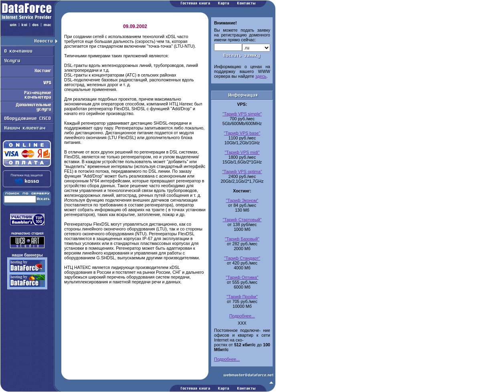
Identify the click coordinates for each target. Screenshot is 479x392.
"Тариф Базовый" (242, 238)
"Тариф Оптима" (242, 277)
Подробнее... (242, 315)
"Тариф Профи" (241, 296)
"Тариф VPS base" (242, 133)
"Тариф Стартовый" (241, 219)
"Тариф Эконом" (242, 200)
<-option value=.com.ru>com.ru (256, 48)
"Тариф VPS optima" (242, 171)
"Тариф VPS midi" (242, 152)
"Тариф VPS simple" (242, 113)
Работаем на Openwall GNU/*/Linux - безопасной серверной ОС (138, 389)
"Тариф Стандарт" (242, 258)
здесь (261, 76)
